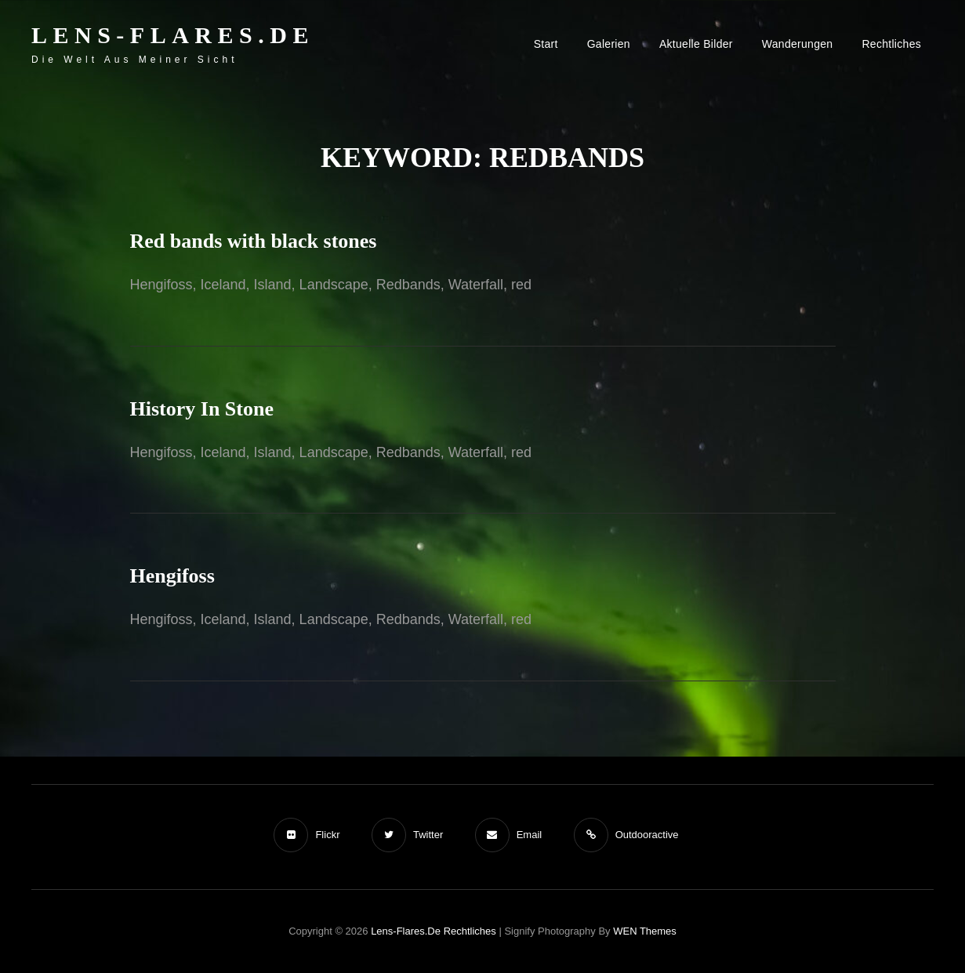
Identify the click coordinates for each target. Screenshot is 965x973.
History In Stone (202, 409)
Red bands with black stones (253, 241)
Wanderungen (797, 44)
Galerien (608, 44)
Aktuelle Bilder (696, 44)
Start (546, 44)
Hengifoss (172, 576)
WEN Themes (645, 931)
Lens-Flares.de (172, 35)
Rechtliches (891, 44)
